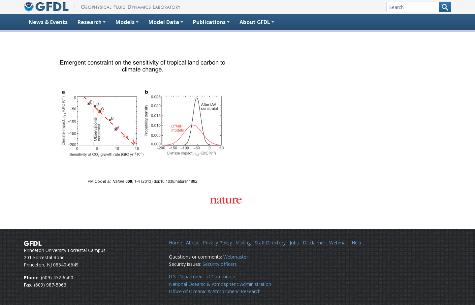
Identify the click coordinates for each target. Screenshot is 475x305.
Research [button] (90, 22)
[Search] (412, 7)
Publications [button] (209, 22)
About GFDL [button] (254, 22)
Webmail (338, 242)
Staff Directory (270, 242)
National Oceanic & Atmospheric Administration (220, 284)
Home (175, 242)
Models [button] (125, 22)
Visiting (243, 242)
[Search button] (445, 7)
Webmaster (235, 257)
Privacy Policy (217, 242)
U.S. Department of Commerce (202, 276)
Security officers (220, 264)
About (192, 242)
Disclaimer (314, 242)
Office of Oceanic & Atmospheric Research (215, 291)
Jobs (294, 242)
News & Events (48, 22)
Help (356, 242)
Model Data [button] (163, 22)
